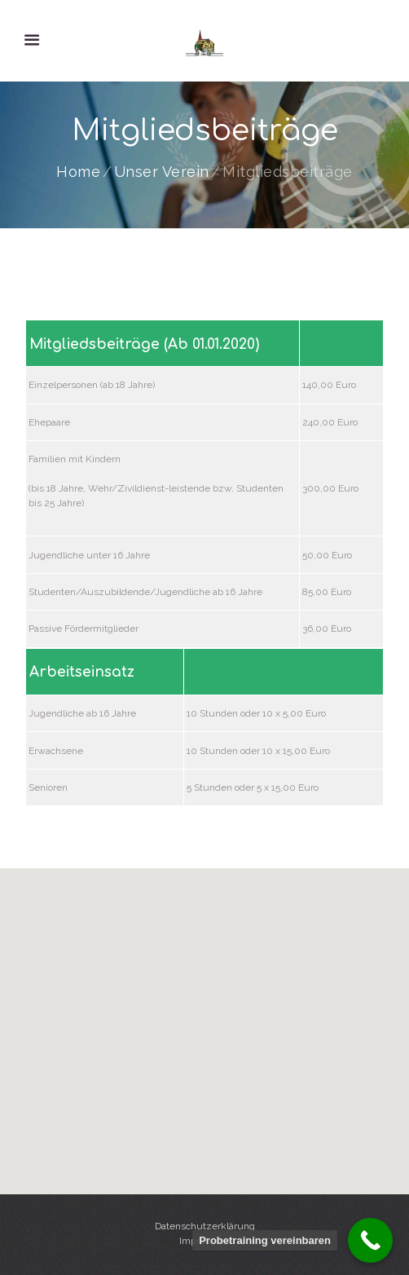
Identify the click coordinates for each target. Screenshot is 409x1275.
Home (78, 172)
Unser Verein (161, 172)
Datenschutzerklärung (205, 1226)
